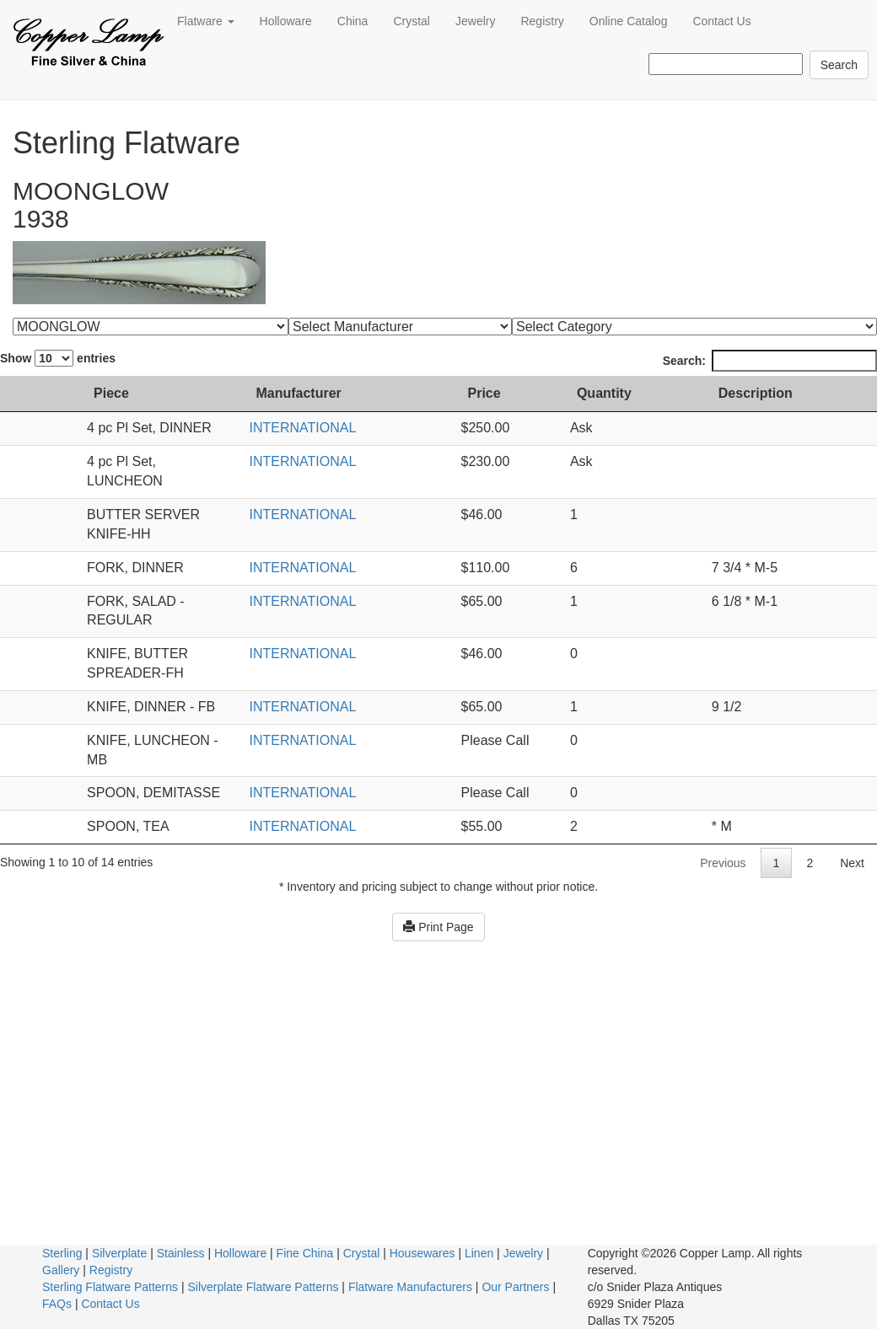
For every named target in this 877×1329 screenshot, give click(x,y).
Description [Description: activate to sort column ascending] (792, 393)
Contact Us (721, 21)
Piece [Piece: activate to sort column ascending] (80, 393)
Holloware (286, 21)
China (353, 21)
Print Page (438, 830)
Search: (770, 361)
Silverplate (119, 1253)
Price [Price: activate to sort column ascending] (537, 393)
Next (852, 766)
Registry (541, 21)
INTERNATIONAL (400, 428)
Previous (722, 766)
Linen (479, 1253)
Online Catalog (628, 21)
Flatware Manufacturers (410, 1287)
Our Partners (515, 1287)
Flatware (205, 21)
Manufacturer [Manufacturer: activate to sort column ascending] (396, 393)
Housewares (422, 1253)
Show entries (58, 358)
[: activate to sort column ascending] (23, 394)
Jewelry (475, 21)
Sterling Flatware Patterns (110, 1287)
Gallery (60, 1270)
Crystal (411, 21)
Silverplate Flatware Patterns (263, 1287)
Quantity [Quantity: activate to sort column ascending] (670, 393)
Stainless (181, 1253)
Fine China (305, 1253)
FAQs (57, 1303)
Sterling (62, 1253)
